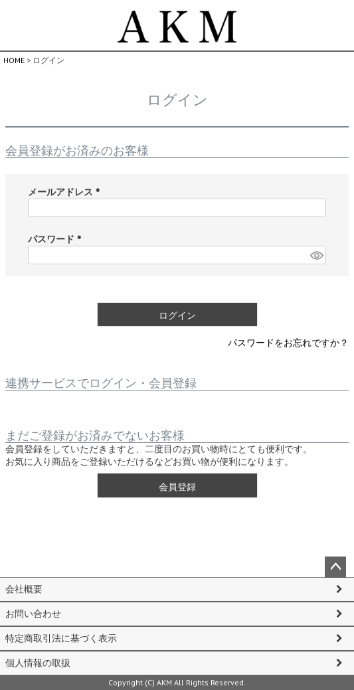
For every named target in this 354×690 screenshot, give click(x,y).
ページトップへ (335, 567)
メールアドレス (66, 192)
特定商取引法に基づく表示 (61, 638)
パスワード (57, 239)
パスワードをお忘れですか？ (288, 343)
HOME (14, 60)
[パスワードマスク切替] (316, 255)
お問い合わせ (33, 614)
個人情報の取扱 (37, 663)
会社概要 (24, 589)
